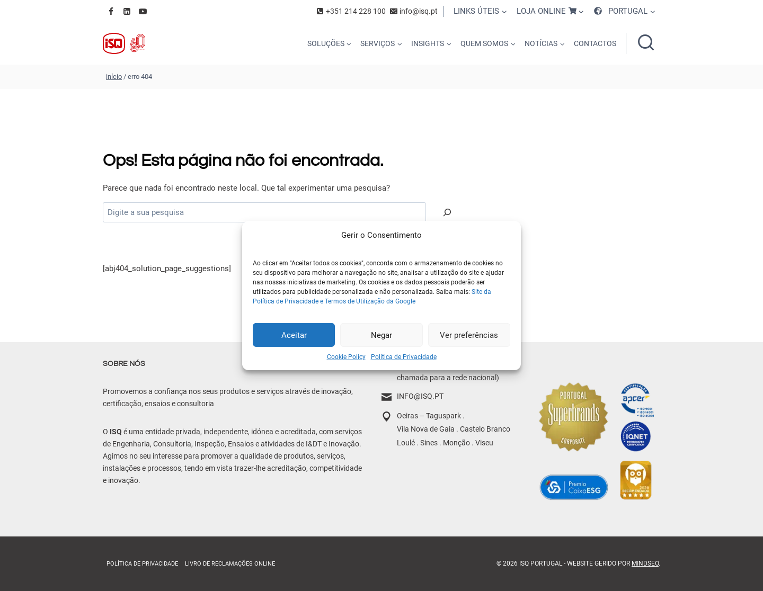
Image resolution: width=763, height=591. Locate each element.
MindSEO (645, 563)
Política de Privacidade (404, 357)
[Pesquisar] (447, 212)
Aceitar (294, 334)
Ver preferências (469, 334)
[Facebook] (111, 11)
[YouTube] (142, 11)
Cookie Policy (346, 357)
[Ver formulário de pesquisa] (646, 43)
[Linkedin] (127, 11)
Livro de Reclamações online (230, 563)
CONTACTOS (595, 43)
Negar (381, 334)
